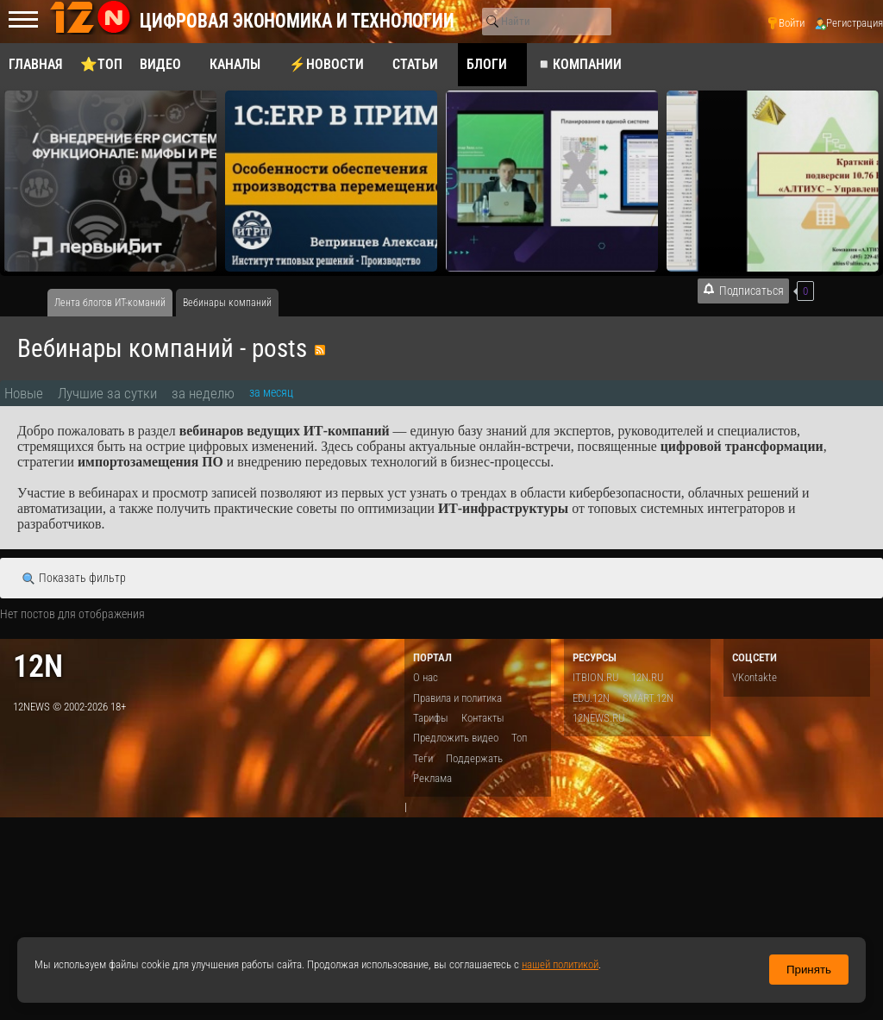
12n (38, 666)
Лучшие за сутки (107, 393)
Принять (808, 969)
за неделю (203, 393)
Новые (23, 393)
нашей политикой (560, 964)
